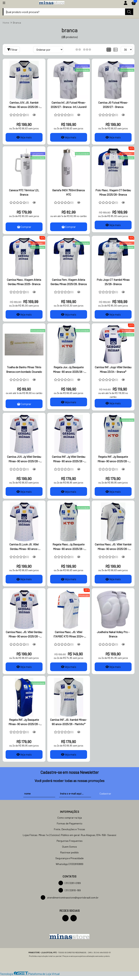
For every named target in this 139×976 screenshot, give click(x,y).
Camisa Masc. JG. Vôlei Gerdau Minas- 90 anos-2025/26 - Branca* (24, 634)
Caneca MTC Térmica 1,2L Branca (24, 192)
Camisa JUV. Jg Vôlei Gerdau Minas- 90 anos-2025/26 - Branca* (24, 459)
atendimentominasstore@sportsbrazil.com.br (69, 897)
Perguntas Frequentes (70, 840)
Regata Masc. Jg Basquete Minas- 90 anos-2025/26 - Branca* (68, 547)
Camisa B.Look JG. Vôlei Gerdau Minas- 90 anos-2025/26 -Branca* (24, 547)
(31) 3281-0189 (69, 883)
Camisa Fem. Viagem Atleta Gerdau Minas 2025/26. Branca (68, 282)
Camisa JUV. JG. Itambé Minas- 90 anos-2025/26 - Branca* (24, 105)
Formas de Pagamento (69, 823)
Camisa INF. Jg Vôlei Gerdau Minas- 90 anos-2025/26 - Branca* (68, 459)
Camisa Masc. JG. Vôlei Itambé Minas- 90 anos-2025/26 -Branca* (113, 547)
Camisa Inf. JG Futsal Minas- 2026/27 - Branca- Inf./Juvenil (69, 105)
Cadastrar (105, 793)
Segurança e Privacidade (69, 858)
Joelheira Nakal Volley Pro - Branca (113, 634)
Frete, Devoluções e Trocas (69, 829)
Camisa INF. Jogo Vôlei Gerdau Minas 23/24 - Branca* (113, 369)
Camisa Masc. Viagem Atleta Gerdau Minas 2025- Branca (24, 282)
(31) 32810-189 (69, 890)
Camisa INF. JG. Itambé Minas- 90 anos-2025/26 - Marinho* (68, 722)
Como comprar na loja (69, 817)
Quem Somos (69, 846)
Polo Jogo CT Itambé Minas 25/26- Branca (113, 282)
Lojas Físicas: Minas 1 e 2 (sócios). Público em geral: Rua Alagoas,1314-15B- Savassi (69, 835)
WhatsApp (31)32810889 (69, 864)
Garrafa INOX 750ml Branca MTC (68, 192)
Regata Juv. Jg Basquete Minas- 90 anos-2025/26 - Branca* (68, 370)
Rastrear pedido (69, 852)
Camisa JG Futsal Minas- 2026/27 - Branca (113, 105)
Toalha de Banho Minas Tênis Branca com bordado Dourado (24, 369)
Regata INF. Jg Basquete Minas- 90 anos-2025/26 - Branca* (113, 459)
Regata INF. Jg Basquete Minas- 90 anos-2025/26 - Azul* (24, 722)
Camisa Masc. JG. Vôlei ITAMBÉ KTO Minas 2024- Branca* (68, 634)
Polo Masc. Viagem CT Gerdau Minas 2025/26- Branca (113, 192)
